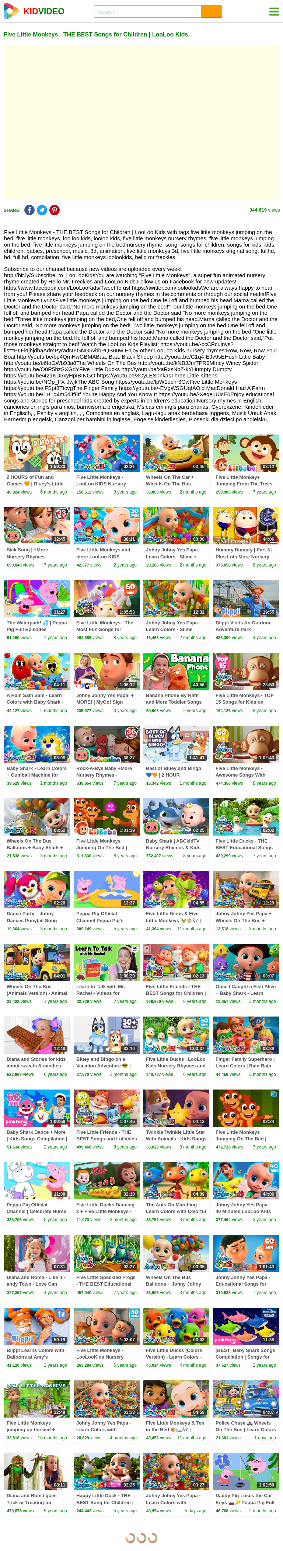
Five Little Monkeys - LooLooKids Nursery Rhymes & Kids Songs (101, 1357)
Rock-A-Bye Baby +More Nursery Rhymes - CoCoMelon (104, 775)
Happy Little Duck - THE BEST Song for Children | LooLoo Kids (104, 1502)
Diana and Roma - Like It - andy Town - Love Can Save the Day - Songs (36, 1284)
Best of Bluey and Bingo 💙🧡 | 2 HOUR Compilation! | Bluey (173, 775)
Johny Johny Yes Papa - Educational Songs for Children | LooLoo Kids (243, 1284)
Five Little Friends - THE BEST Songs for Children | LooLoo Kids (176, 993)
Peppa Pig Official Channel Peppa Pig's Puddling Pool (99, 920)
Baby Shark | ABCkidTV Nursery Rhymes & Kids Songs (173, 847)
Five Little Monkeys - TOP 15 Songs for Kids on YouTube (245, 702)
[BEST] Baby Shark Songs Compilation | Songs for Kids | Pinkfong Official (245, 1357)
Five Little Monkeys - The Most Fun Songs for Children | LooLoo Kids (104, 629)
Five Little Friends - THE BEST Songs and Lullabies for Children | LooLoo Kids (106, 1138)
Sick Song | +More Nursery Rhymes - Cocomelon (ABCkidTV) (34, 556)
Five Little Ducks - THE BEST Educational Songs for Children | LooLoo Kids (246, 847)
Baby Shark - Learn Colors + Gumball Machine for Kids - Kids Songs (37, 775)
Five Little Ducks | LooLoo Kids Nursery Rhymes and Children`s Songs (176, 1065)
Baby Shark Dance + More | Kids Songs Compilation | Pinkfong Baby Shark (37, 1138)
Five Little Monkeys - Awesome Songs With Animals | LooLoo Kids (242, 775)
